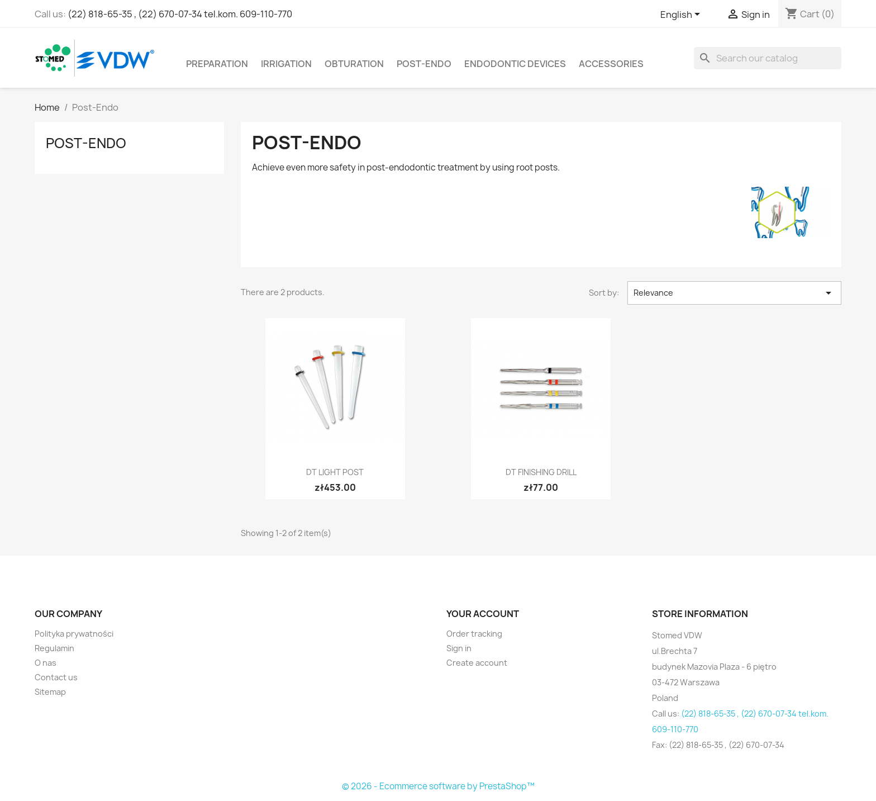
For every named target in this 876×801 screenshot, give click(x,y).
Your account (482, 614)
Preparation (217, 64)
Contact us (56, 677)
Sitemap (50, 691)
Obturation (354, 64)
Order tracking (474, 633)
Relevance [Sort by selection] (734, 293)
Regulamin (54, 648)
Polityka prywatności (74, 633)
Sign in (459, 648)
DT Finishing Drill (541, 472)
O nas (45, 662)
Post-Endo (424, 64)
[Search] (767, 58)
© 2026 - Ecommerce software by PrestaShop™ (438, 786)
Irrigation (286, 64)
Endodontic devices (515, 64)
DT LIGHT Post (335, 472)
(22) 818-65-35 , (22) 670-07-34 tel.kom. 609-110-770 (180, 14)
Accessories (611, 64)
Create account (476, 662)
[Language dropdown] (682, 15)
